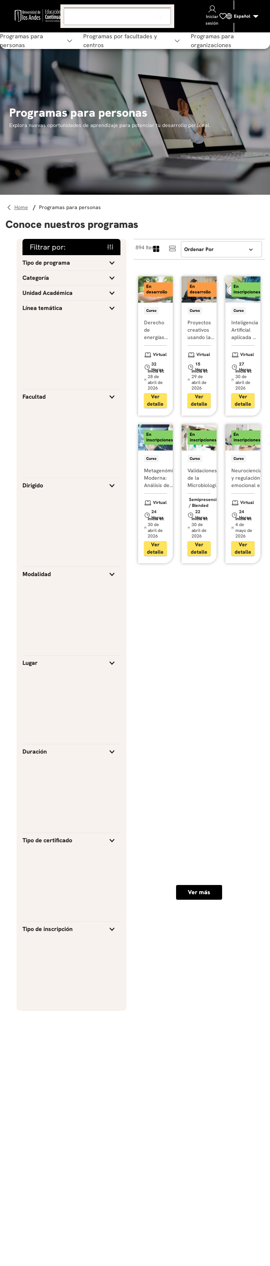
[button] (71, 262)
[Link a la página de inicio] (22, 207)
